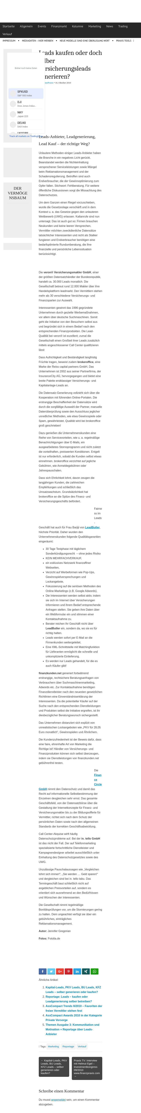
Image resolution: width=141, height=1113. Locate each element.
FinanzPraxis (47, 82)
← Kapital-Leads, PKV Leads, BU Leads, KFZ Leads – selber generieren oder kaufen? (54, 1067)
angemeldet (58, 1099)
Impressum (9, 40)
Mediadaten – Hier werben (37, 40)
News (109, 26)
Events (42, 26)
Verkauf (7, 34)
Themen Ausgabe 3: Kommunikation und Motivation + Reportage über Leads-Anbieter (72, 1029)
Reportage (68, 1046)
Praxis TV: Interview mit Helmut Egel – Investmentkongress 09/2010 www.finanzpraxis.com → (87, 1068)
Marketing (94, 26)
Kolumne (77, 26)
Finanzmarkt (59, 26)
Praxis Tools (123, 40)
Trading (123, 26)
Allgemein (26, 26)
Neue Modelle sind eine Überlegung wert (85, 40)
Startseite (9, 26)
